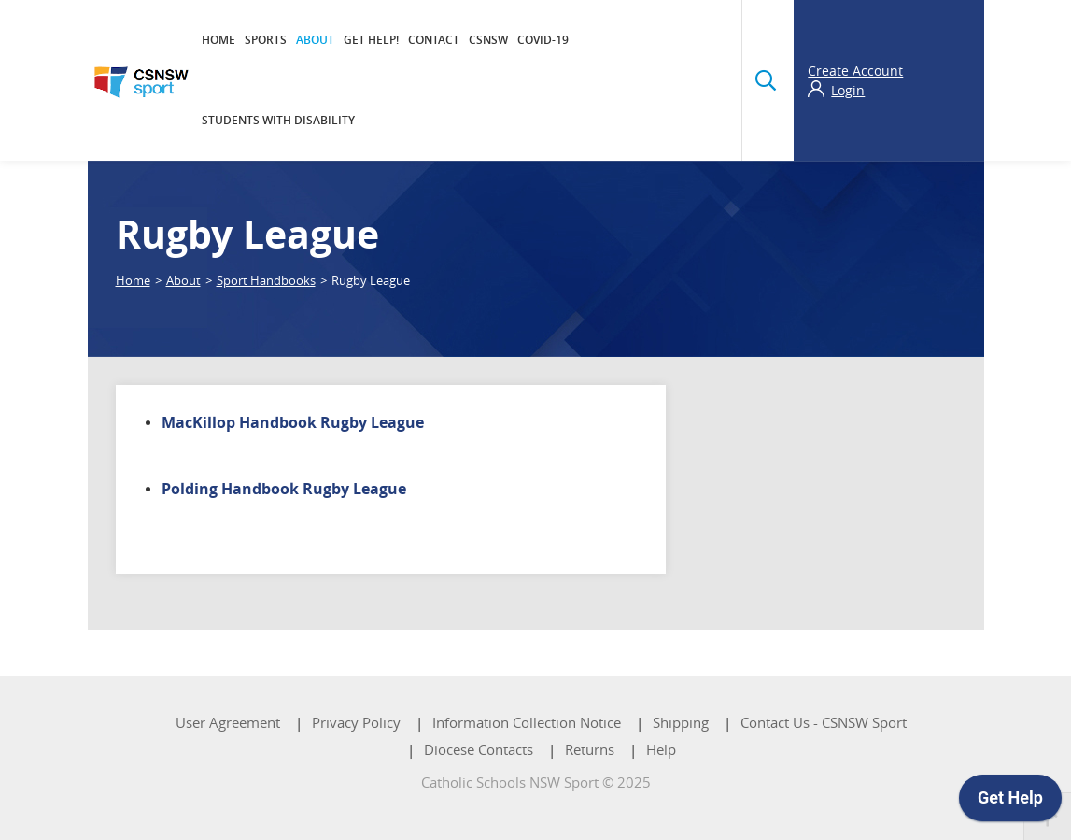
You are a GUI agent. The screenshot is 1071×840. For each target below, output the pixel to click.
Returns (589, 749)
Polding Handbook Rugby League (284, 488)
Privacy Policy (356, 722)
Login (848, 90)
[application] (1010, 802)
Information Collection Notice (526, 722)
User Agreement (228, 722)
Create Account (855, 70)
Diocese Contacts (478, 749)
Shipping (681, 722)
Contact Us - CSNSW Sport (823, 722)
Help (661, 749)
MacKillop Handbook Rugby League (293, 422)
